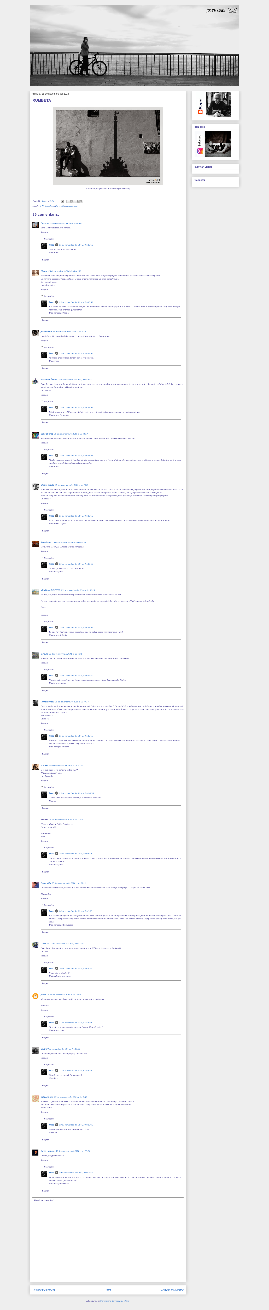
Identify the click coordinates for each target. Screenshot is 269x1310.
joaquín (44, 654)
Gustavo (45, 223)
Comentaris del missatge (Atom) (115, 1301)
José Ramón (46, 331)
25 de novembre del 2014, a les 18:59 (76, 627)
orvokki (44, 765)
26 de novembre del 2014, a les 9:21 (75, 853)
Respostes (49, 239)
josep (51, 245)
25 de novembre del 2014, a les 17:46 (65, 654)
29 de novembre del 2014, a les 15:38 (76, 1124)
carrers (69, 206)
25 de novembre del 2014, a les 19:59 (76, 736)
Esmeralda (46, 883)
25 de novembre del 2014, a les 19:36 (72, 701)
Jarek (43, 1049)
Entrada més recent (43, 1289)
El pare (44, 271)
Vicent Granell (47, 701)
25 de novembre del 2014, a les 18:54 (76, 407)
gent (76, 206)
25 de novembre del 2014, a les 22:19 (69, 883)
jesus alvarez (47, 433)
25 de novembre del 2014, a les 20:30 (76, 793)
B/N (42, 206)
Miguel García (47, 485)
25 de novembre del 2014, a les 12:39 (71, 433)
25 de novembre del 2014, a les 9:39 (69, 331)
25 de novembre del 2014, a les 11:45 (75, 379)
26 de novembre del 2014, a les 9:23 (75, 911)
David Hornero (48, 1151)
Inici (108, 1289)
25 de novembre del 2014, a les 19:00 (76, 675)
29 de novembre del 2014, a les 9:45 (70, 1097)
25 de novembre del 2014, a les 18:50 (76, 245)
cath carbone (47, 1097)
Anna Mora (46, 542)
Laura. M (45, 943)
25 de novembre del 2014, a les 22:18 (66, 819)
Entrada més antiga (172, 1289)
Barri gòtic (60, 206)
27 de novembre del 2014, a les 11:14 (75, 1022)
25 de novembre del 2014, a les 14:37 (69, 542)
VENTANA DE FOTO (50, 590)
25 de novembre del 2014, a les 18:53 (76, 353)
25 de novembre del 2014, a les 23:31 (67, 943)
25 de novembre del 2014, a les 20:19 (66, 765)
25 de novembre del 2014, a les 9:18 (64, 271)
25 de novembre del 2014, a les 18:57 (76, 455)
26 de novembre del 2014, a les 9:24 (75, 968)
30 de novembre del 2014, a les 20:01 (73, 1151)
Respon (44, 232)
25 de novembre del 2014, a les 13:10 (71, 485)
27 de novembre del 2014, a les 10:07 (63, 1049)
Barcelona (49, 206)
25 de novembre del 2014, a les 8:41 (66, 223)
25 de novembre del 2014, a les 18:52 (76, 302)
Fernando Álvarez (49, 379)
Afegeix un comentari (43, 1200)
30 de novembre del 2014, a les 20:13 (76, 1172)
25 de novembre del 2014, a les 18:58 (76, 516)
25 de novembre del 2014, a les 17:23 (78, 590)
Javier (43, 994)
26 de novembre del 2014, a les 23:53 (64, 994)
